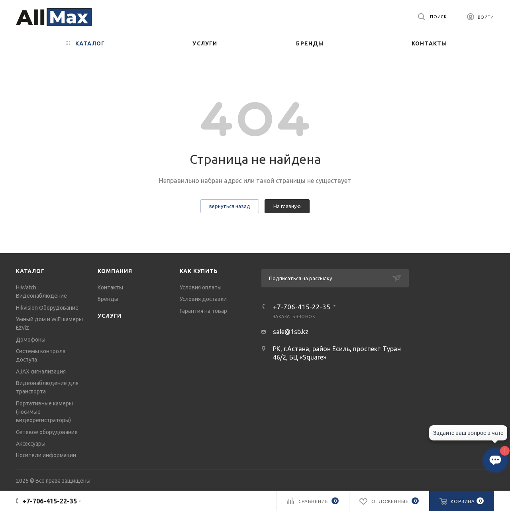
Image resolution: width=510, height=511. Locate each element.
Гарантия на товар (203, 311)
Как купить (199, 271)
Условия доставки (203, 299)
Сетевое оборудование (47, 432)
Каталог (30, 271)
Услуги (110, 315)
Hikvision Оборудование (47, 308)
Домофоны (30, 339)
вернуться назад (229, 206)
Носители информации (46, 455)
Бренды (108, 299)
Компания (115, 271)
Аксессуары (30, 443)
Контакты (110, 287)
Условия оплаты (201, 287)
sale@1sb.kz (290, 331)
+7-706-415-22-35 (301, 306)
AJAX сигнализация (41, 371)
